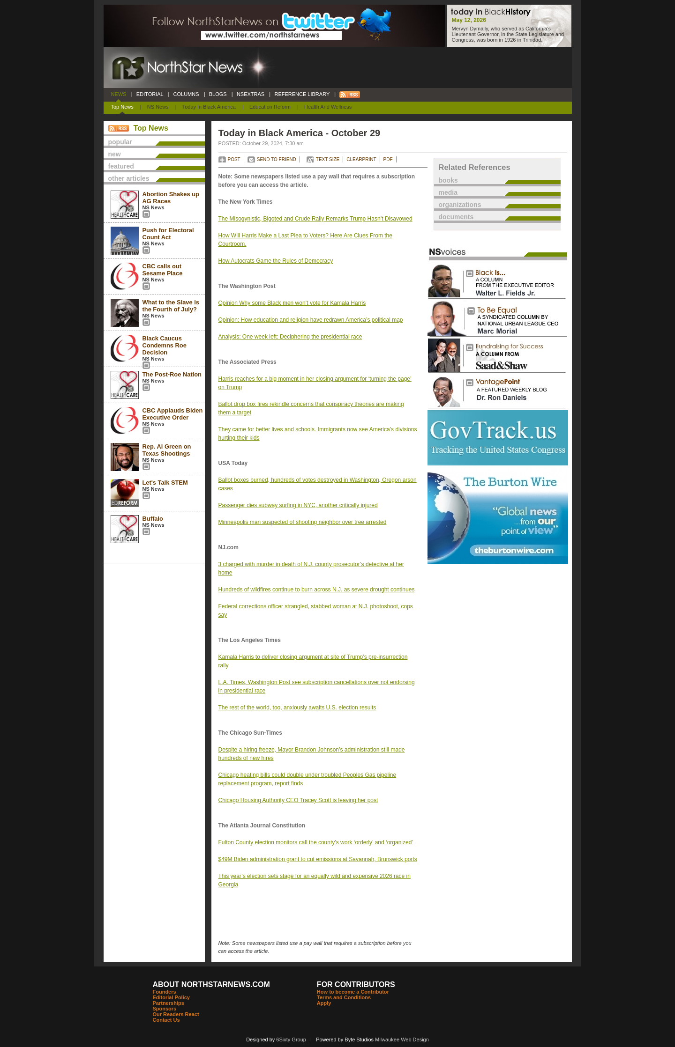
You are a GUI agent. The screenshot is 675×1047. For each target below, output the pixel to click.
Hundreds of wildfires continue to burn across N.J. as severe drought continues (316, 589)
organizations (460, 204)
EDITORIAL (150, 94)
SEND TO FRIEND (276, 159)
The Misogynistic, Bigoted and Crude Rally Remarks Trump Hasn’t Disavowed (315, 218)
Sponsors (165, 1008)
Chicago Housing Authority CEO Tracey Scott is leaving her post (298, 800)
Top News (122, 107)
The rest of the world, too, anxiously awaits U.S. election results (297, 707)
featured (121, 166)
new (114, 154)
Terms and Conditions (344, 997)
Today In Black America (209, 107)
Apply (324, 1003)
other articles (129, 178)
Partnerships (168, 1003)
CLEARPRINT (361, 159)
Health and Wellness (328, 107)
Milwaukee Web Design (402, 1039)
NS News (158, 107)
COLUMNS (186, 94)
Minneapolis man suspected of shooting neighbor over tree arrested (302, 522)
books (448, 180)
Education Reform (270, 107)
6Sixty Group (291, 1039)
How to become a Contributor (353, 992)
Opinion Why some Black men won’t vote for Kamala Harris (292, 303)
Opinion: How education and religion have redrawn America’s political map (310, 320)
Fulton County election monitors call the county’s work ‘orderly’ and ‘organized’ (315, 842)
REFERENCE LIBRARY (301, 94)
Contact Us (166, 1020)
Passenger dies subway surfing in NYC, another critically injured (298, 505)
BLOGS (218, 94)
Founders (164, 992)
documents (456, 217)
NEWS (118, 94)
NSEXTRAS (251, 94)
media (448, 192)
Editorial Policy (171, 997)
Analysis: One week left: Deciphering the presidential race (290, 336)
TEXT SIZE (327, 159)
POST (234, 159)
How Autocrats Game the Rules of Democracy (275, 261)
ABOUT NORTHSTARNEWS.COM (211, 984)
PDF (388, 159)
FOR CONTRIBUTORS (356, 984)
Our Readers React (176, 1014)
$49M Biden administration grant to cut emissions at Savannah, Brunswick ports (317, 859)
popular (120, 142)
